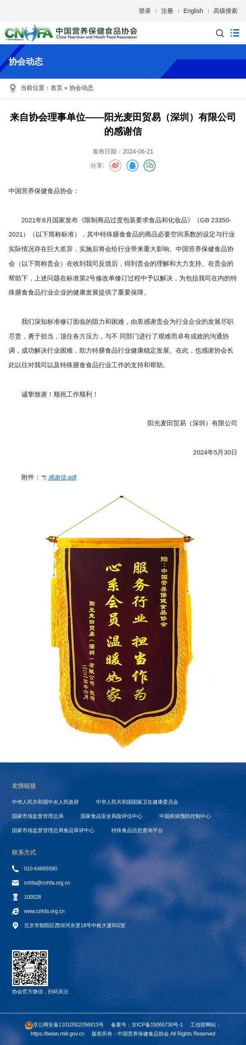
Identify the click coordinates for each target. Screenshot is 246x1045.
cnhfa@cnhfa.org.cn (41, 882)
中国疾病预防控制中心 (185, 816)
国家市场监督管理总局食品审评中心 (53, 830)
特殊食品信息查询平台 (137, 830)
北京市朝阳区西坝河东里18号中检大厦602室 (69, 925)
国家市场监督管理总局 (37, 816)
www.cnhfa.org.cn (38, 911)
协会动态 (81, 87)
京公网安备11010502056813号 (68, 1025)
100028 (26, 897)
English (193, 10)
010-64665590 (34, 868)
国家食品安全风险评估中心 (111, 816)
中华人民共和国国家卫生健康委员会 (137, 802)
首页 (57, 87)
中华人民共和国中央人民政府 (45, 802)
